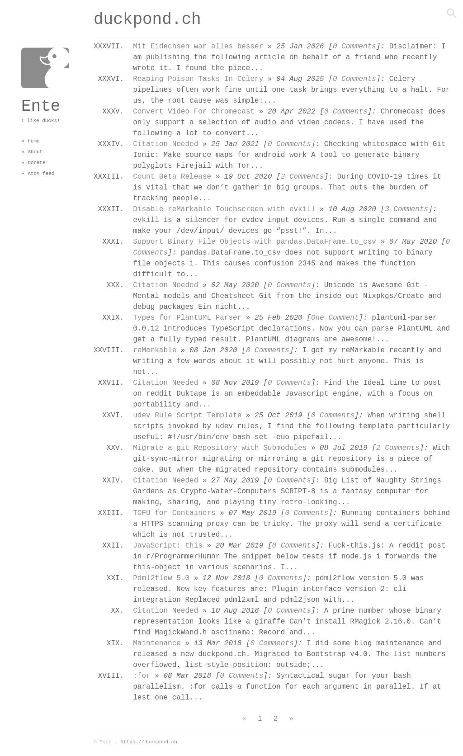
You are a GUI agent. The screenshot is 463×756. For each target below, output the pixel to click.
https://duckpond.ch (148, 741)
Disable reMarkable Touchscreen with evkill (224, 209)
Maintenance (157, 643)
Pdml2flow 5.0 (161, 577)
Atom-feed (41, 173)
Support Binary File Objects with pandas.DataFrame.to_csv (254, 241)
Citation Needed (165, 143)
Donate (37, 162)
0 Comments (354, 46)
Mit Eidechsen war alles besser (198, 46)
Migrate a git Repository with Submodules (220, 447)
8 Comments (267, 350)
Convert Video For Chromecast (194, 111)
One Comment (335, 317)
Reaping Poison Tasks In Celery (198, 78)
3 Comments (406, 209)
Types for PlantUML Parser (187, 317)
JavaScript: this (168, 545)
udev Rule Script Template (187, 415)
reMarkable (154, 350)
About (35, 151)
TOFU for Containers (174, 512)
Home (33, 140)
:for (141, 675)
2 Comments (302, 176)
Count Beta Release (172, 176)
